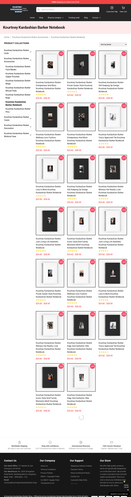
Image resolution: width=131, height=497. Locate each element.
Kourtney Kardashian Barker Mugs (18, 82)
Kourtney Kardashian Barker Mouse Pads (18, 89)
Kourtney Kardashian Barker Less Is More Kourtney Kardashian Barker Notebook (48, 189)
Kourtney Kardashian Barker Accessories (30, 37)
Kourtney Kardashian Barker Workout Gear (16, 135)
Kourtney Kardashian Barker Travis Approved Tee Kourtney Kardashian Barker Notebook (112, 137)
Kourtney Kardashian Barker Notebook (68, 37)
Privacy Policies (47, 473)
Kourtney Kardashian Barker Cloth (16, 52)
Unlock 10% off (126, 486)
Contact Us (75, 476)
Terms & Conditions (48, 469)
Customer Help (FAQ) (79, 480)
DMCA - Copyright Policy (50, 476)
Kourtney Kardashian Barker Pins (18, 110)
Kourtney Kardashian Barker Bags (18, 96)
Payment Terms (77, 469)
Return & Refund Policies (80, 473)
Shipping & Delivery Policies (81, 466)
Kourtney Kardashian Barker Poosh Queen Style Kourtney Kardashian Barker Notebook (80, 85)
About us (44, 466)
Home (6, 37)
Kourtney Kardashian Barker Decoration (16, 126)
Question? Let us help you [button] (119, 494)
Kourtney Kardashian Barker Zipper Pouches (18, 75)
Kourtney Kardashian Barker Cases (16, 118)
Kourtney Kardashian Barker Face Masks (18, 68)
